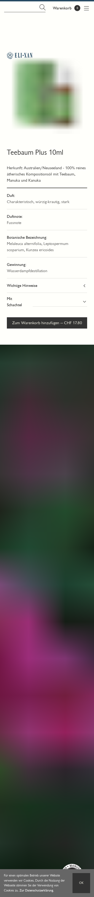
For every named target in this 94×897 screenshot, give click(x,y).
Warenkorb (62, 8)
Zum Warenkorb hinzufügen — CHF (47, 322)
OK (81, 883)
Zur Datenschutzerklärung (36, 890)
